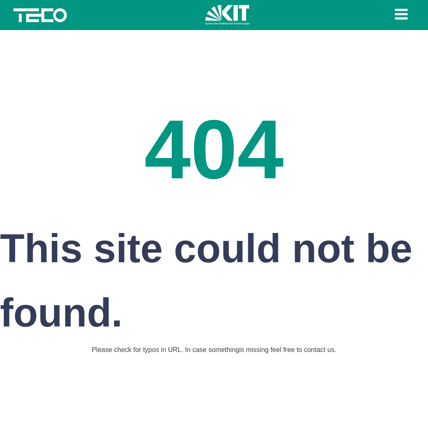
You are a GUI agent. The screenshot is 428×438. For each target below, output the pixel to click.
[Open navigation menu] (401, 15)
